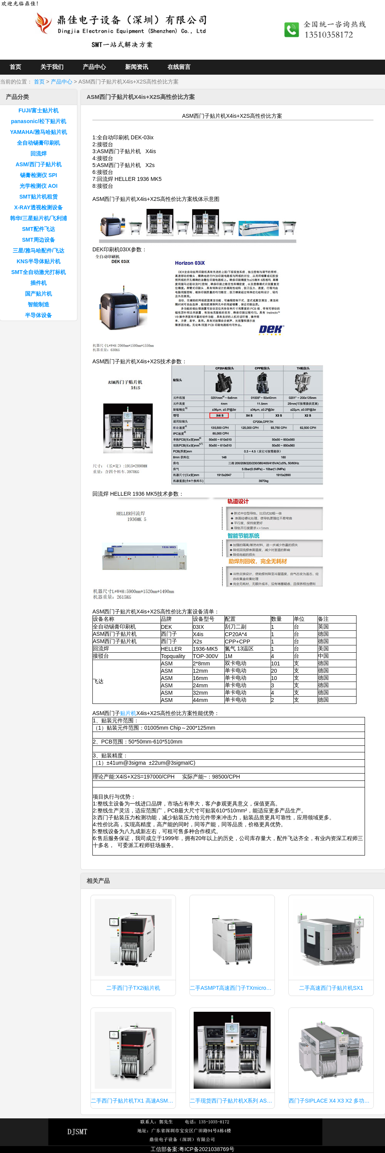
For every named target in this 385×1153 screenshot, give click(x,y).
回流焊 (38, 153)
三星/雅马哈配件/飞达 (38, 250)
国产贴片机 (38, 294)
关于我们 (52, 66)
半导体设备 (38, 315)
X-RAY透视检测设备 (38, 207)
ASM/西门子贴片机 (39, 164)
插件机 (38, 283)
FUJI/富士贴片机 (38, 110)
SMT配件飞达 (38, 229)
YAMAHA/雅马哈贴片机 (38, 132)
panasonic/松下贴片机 (38, 121)
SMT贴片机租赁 (38, 197)
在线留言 (179, 66)
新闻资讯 (136, 66)
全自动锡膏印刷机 (38, 143)
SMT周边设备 (38, 240)
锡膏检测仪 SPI (38, 175)
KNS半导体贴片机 (38, 261)
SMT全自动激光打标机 (38, 272)
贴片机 (128, 713)
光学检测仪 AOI (39, 186)
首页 (15, 66)
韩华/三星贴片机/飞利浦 (38, 218)
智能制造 (38, 304)
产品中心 (94, 66)
